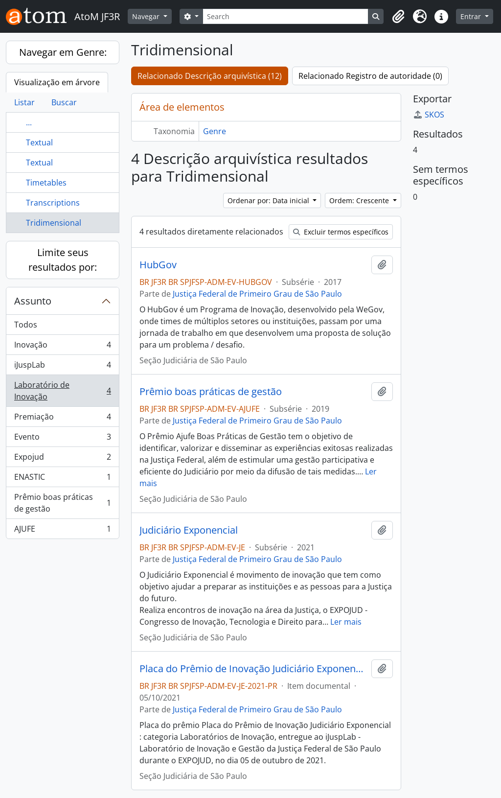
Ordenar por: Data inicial (269, 200)
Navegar (146, 16)
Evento (62, 439)
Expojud (62, 459)
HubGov (158, 265)
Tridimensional (53, 222)
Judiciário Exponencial (188, 530)
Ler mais (346, 621)
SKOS (428, 114)
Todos (25, 324)
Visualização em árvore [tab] (57, 82)
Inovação (62, 347)
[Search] (286, 16)
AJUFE (62, 531)
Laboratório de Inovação (62, 390)
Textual (39, 142)
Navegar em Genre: (63, 52)
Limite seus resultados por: (62, 260)
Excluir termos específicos (340, 231)
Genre (214, 131)
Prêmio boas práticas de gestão (62, 503)
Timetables (46, 182)
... (29, 122)
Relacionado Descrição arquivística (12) (209, 75)
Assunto (32, 300)
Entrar (471, 16)
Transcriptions (53, 202)
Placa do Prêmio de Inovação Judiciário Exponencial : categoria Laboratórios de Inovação (253, 669)
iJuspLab (62, 367)
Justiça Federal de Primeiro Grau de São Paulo (257, 293)
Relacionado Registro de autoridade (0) (370, 75)
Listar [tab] (24, 102)
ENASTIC (62, 479)
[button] (398, 16)
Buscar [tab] (64, 102)
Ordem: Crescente (360, 200)
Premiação (62, 419)
